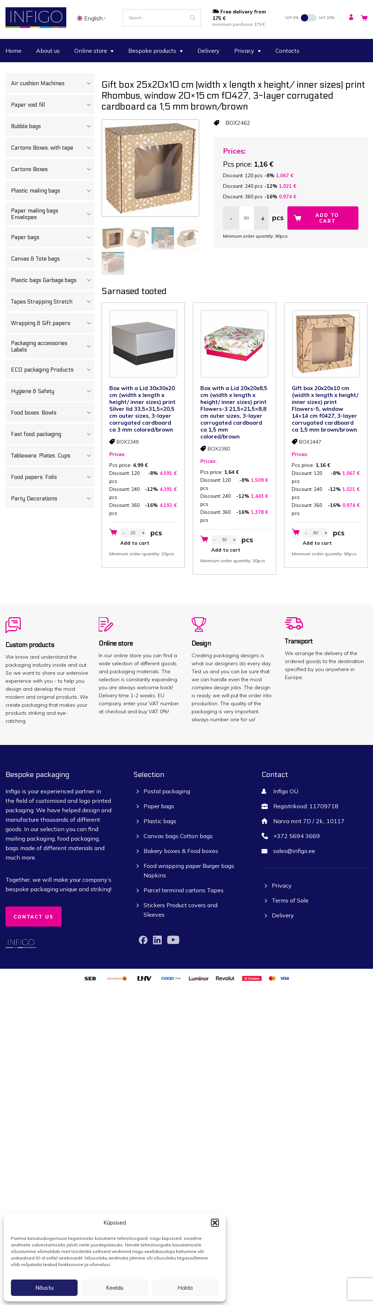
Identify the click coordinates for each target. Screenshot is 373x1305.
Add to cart (327, 218)
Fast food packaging (52, 434)
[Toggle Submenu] (88, 83)
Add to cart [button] (134, 543)
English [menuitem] (94, 18)
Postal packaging (167, 791)
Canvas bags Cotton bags (178, 836)
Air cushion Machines (52, 83)
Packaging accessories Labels (52, 346)
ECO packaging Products (52, 369)
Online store (94, 50)
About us (48, 50)
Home (13, 50)
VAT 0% (292, 17)
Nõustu (44, 1287)
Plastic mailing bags (52, 190)
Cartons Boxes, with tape (52, 147)
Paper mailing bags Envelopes (52, 214)
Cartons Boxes (52, 169)
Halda (185, 1287)
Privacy (247, 50)
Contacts (287, 50)
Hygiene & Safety (52, 391)
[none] (93, 18)
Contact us (33, 917)
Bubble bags (52, 126)
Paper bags (52, 237)
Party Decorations (52, 498)
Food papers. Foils (52, 477)
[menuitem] (93, 18)
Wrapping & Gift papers (52, 323)
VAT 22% (326, 17)
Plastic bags (160, 821)
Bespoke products (155, 50)
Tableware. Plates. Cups (52, 455)
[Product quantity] (246, 218)
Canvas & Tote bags (52, 258)
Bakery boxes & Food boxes (181, 850)
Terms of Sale (290, 900)
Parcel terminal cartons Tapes (184, 890)
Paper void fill (52, 105)
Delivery (208, 50)
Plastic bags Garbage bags (52, 280)
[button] (215, 1222)
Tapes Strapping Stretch (52, 301)
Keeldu (114, 1287)
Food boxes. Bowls (52, 412)
